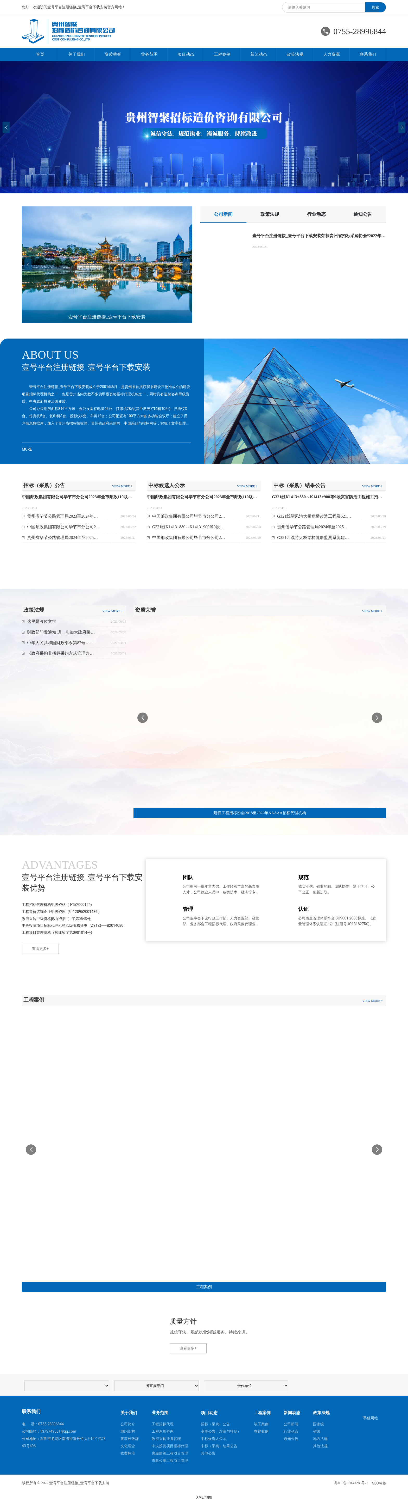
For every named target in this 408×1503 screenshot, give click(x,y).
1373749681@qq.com (58, 1431)
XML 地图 (204, 1497)
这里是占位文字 (41, 621)
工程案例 (204, 1287)
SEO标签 (379, 1483)
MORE (27, 449)
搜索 (375, 7)
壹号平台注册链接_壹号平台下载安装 (106, 317)
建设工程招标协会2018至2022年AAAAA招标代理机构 (260, 813)
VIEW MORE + (122, 486)
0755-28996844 (359, 31)
